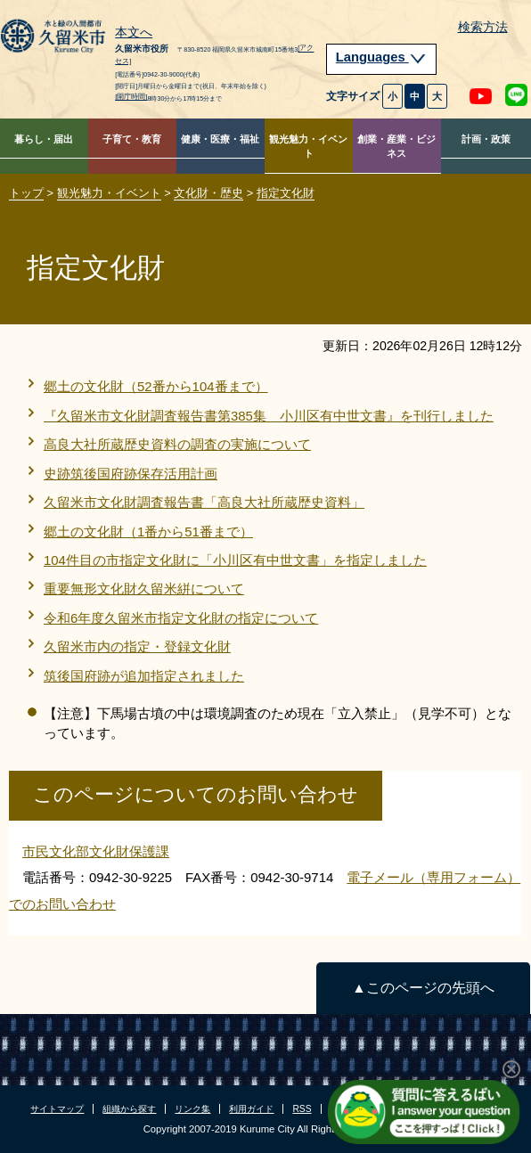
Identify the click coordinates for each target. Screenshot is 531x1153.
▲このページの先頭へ (423, 987)
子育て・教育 (131, 139)
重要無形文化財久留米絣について (144, 588)
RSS (301, 1109)
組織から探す (129, 1109)
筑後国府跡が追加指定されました (144, 675)
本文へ (133, 33)
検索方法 (483, 27)
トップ (26, 193)
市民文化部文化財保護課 (95, 851)
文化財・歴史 (208, 193)
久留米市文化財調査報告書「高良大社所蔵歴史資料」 (204, 502)
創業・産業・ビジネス (396, 146)
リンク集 (192, 1109)
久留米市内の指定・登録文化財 (137, 646)
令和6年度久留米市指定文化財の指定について (181, 618)
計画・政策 (486, 139)
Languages (381, 57)
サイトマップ (57, 1109)
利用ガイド (251, 1109)
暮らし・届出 (43, 139)
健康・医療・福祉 (220, 139)
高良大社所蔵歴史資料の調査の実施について (177, 444)
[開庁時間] (131, 97)
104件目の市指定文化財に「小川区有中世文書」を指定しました (235, 560)
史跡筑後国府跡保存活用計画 (130, 473)
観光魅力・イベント (308, 146)
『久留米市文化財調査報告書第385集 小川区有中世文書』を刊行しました (269, 415)
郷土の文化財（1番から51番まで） (148, 531)
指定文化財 (286, 193)
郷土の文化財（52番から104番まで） (156, 386)
